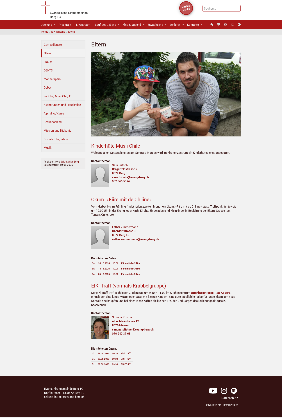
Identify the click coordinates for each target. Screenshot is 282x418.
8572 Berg (118, 175)
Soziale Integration (56, 141)
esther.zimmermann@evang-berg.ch (135, 241)
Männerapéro (52, 80)
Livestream (83, 25)
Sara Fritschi (120, 166)
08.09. (105, 365)
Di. (93, 355)
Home (44, 32)
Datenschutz (229, 399)
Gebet (47, 89)
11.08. (105, 355)
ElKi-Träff (132, 355)
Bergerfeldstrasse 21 (125, 170)
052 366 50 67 (121, 183)
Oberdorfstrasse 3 (123, 232)
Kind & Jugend (131, 25)
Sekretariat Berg (69, 163)
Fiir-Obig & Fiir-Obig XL (58, 98)
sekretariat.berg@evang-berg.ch (64, 398)
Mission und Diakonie (57, 132)
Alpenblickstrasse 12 (125, 323)
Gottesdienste (53, 46)
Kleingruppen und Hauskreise (62, 106)
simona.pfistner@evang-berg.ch (133, 331)
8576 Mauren (120, 327)
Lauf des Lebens (105, 25)
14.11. (106, 270)
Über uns (46, 25)
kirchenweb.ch (230, 406)
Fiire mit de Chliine (139, 264)
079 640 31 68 (121, 335)
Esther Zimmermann (125, 228)
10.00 (120, 264)
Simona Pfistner (122, 319)
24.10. (106, 264)
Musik (47, 149)
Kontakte (193, 25)
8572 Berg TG (120, 237)
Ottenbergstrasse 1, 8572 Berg (210, 294)
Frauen (48, 63)
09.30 (119, 355)
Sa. (94, 264)
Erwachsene (155, 25)
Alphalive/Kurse (54, 115)
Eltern (74, 32)
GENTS (48, 72)
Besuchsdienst (53, 123)
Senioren (175, 25)
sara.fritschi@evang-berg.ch (130, 179)
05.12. (106, 275)
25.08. (105, 360)
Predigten (65, 25)
